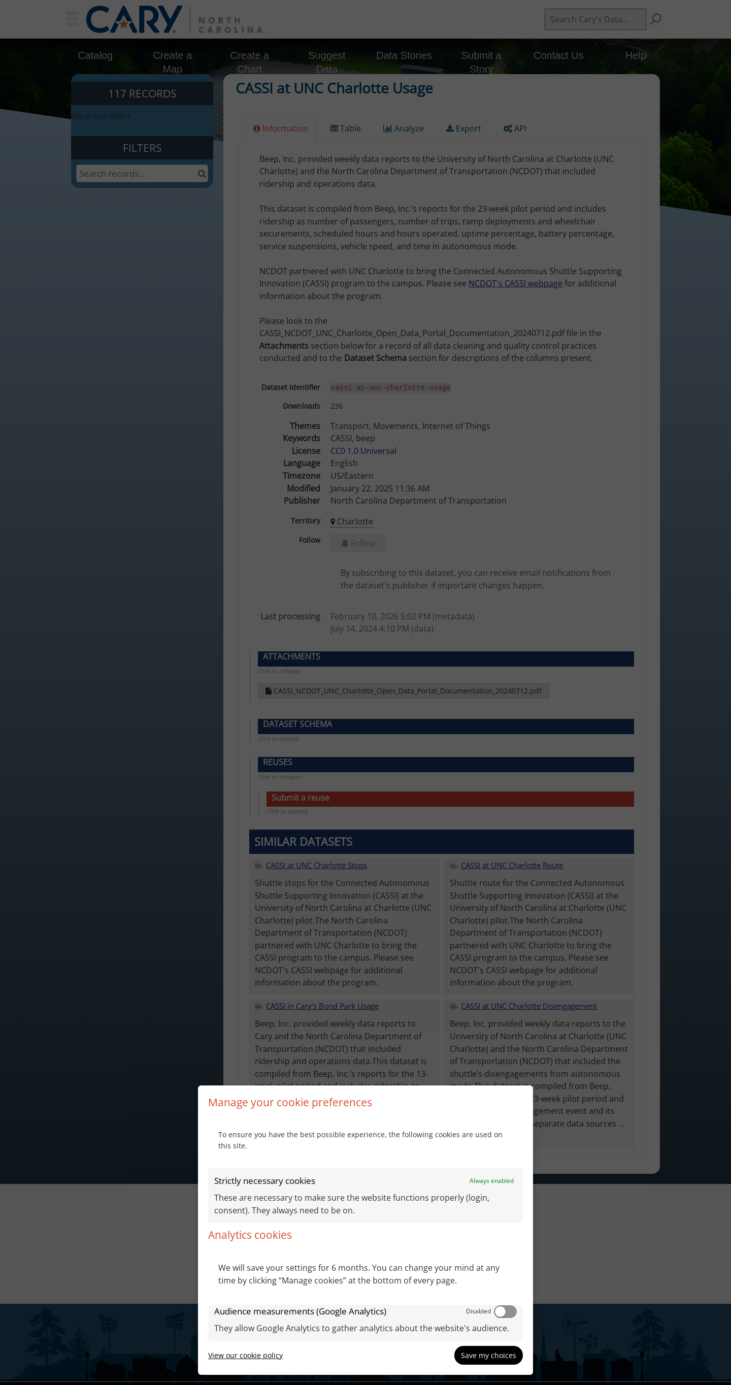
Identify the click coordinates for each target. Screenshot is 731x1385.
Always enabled (492, 1180)
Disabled (478, 1311)
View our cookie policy (245, 1355)
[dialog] (365, 1230)
